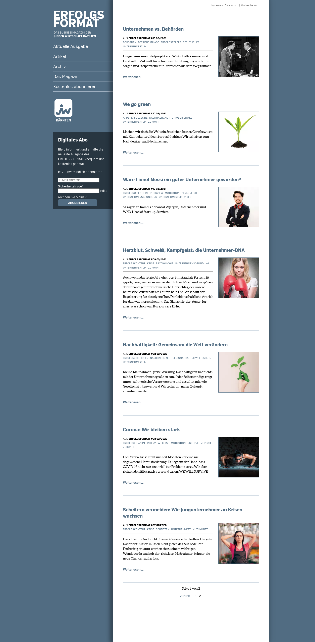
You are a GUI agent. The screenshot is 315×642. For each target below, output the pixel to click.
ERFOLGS (78, 15)
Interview (156, 193)
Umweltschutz (182, 117)
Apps (126, 117)
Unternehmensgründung (140, 197)
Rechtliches (191, 42)
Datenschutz (231, 5)
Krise (150, 263)
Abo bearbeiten (248, 5)
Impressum (217, 5)
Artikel (59, 56)
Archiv (59, 66)
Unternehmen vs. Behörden (153, 29)
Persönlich (189, 193)
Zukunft (154, 121)
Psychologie (164, 263)
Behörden (129, 42)
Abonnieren (77, 203)
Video (187, 197)
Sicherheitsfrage (71, 186)
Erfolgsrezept (171, 42)
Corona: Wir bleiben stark (151, 430)
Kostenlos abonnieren (75, 86)
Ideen (144, 358)
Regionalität (181, 358)
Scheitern (162, 529)
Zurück (185, 596)
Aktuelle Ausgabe (70, 46)
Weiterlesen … (133, 77)
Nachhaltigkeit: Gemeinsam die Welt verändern (175, 345)
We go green (137, 104)
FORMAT (76, 23)
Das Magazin (66, 76)
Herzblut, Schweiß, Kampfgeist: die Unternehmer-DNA (184, 250)
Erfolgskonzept (134, 263)
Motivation (172, 193)
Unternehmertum (134, 46)
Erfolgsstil (139, 117)
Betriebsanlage (148, 42)
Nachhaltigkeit (159, 117)
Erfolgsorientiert (135, 193)
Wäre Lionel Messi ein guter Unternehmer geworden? (182, 180)
